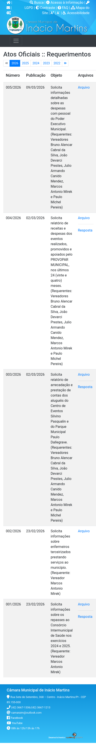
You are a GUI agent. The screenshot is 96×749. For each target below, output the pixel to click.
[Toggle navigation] (16, 40)
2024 (36, 63)
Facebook (17, 717)
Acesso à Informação (65, 2)
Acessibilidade (76, 13)
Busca (37, 2)
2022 (57, 63)
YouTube (17, 723)
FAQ (63, 8)
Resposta (85, 230)
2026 (14, 63)
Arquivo (84, 87)
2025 (25, 63)
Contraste (46, 8)
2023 (46, 63)
